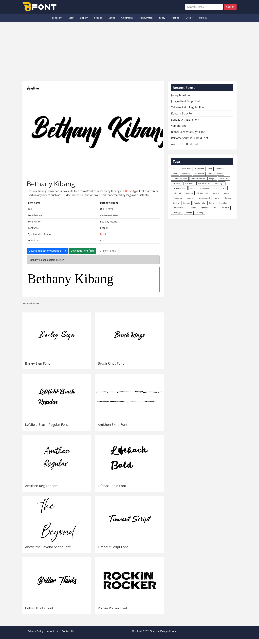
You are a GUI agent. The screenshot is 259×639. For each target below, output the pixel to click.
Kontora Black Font (182, 113)
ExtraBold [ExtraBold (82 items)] (177, 183)
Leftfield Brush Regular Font (46, 424)
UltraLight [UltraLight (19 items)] (177, 212)
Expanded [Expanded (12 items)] (224, 178)
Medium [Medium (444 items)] (189, 193)
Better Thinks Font (39, 608)
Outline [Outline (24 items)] (176, 203)
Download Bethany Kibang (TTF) (47, 250)
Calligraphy (127, 17)
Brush (128, 191)
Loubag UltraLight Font (185, 119)
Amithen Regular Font (41, 486)
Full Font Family (107, 250)
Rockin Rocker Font (112, 608)
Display (84, 17)
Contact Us (68, 631)
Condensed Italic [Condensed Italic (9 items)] (198, 178)
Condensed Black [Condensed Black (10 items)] (215, 173)
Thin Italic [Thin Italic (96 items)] (225, 207)
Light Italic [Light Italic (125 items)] (177, 193)
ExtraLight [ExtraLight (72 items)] (219, 183)
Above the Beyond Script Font (48, 547)
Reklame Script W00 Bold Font (189, 138)
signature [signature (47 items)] (204, 207)
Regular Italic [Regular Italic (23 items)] (199, 203)
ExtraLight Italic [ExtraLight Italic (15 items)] (179, 188)
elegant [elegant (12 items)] (212, 178)
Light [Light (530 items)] (224, 188)
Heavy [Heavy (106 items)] (192, 188)
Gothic (189, 17)
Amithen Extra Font (112, 424)
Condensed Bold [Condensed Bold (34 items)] (180, 178)
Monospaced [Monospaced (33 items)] (204, 198)
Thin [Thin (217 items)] (214, 207)
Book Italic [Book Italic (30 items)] (186, 173)
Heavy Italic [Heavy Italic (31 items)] (204, 188)
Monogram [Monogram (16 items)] (177, 198)
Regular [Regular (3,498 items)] (186, 203)
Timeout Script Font (113, 547)
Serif (71, 17)
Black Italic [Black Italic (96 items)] (186, 168)
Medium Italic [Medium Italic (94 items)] (202, 193)
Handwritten (146, 17)
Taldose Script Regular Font (188, 107)
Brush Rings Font (111, 363)
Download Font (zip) (82, 250)
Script (112, 17)
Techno (175, 17)
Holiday (203, 17)
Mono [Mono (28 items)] (226, 193)
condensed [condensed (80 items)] (199, 173)
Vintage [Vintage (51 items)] (188, 212)
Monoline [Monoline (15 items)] (190, 198)
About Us (52, 631)
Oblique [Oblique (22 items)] (227, 198)
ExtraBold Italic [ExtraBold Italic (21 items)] (204, 183)
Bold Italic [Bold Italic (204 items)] (220, 168)
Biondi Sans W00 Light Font (187, 132)
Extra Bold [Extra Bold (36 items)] (189, 183)
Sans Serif (57, 17)
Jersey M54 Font (181, 95)
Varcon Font (178, 126)
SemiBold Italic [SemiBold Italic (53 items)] (179, 207)
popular (98, 17)
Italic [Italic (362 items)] (215, 188)
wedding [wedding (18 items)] (199, 212)
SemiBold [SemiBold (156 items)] (223, 203)
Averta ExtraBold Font (184, 144)
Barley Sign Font (37, 363)
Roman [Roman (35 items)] (212, 203)
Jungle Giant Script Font (185, 101)
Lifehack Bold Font (112, 486)
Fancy (162, 17)
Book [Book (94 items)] (175, 173)
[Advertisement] (129, 50)
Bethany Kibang (93, 279)
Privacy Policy (35, 631)
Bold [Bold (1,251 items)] (210, 168)
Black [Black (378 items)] (175, 168)
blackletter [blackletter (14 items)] (199, 168)
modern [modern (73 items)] (216, 193)
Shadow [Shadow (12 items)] (193, 207)
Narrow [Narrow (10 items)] (217, 198)
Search (230, 6)
